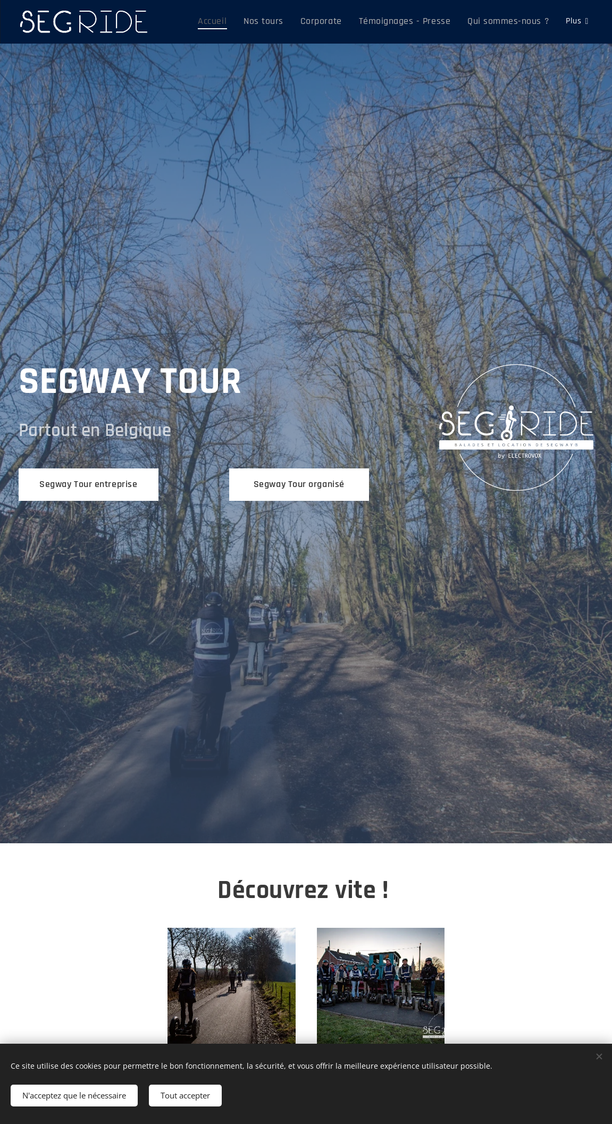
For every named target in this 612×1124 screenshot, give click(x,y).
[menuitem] (240, 22)
